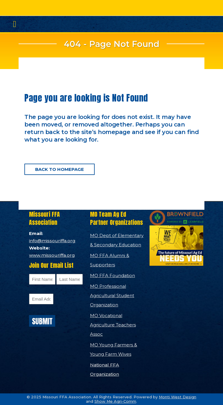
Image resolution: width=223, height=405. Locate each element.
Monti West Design (177, 397)
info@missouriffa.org (52, 240)
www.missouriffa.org (52, 255)
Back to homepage (59, 169)
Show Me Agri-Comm (115, 401)
